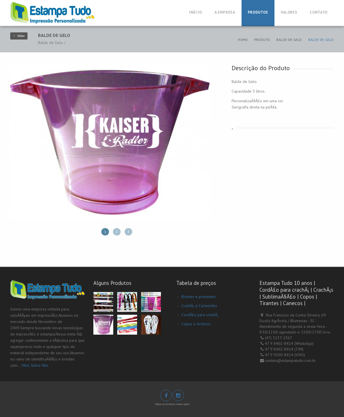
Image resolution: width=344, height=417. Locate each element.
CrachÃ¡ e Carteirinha (199, 305)
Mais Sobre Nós (34, 365)
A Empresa (225, 12)
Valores (289, 12)
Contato (319, 12)
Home (242, 39)
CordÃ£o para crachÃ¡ (199, 314)
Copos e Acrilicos (196, 323)
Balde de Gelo (289, 39)
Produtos (258, 12)
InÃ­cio (195, 12)
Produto (262, 39)
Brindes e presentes (198, 296)
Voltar (19, 36)
